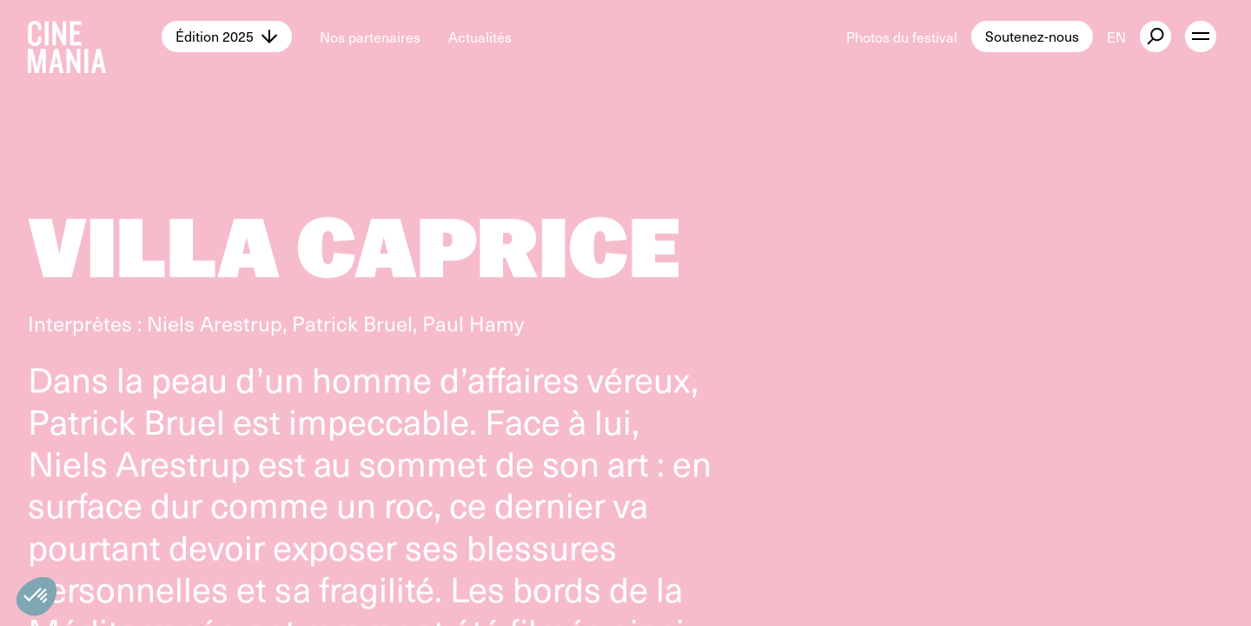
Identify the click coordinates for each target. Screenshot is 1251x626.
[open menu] (1200, 36)
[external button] (1155, 36)
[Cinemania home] (95, 36)
